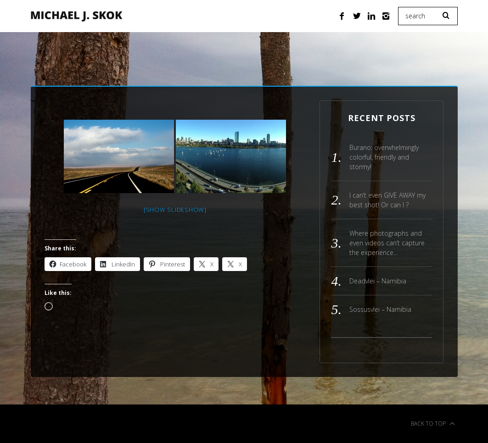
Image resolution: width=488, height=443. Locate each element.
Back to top (433, 424)
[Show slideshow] (175, 209)
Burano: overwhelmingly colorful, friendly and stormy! (384, 157)
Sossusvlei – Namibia (380, 309)
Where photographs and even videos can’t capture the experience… (387, 243)
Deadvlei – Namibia (377, 281)
